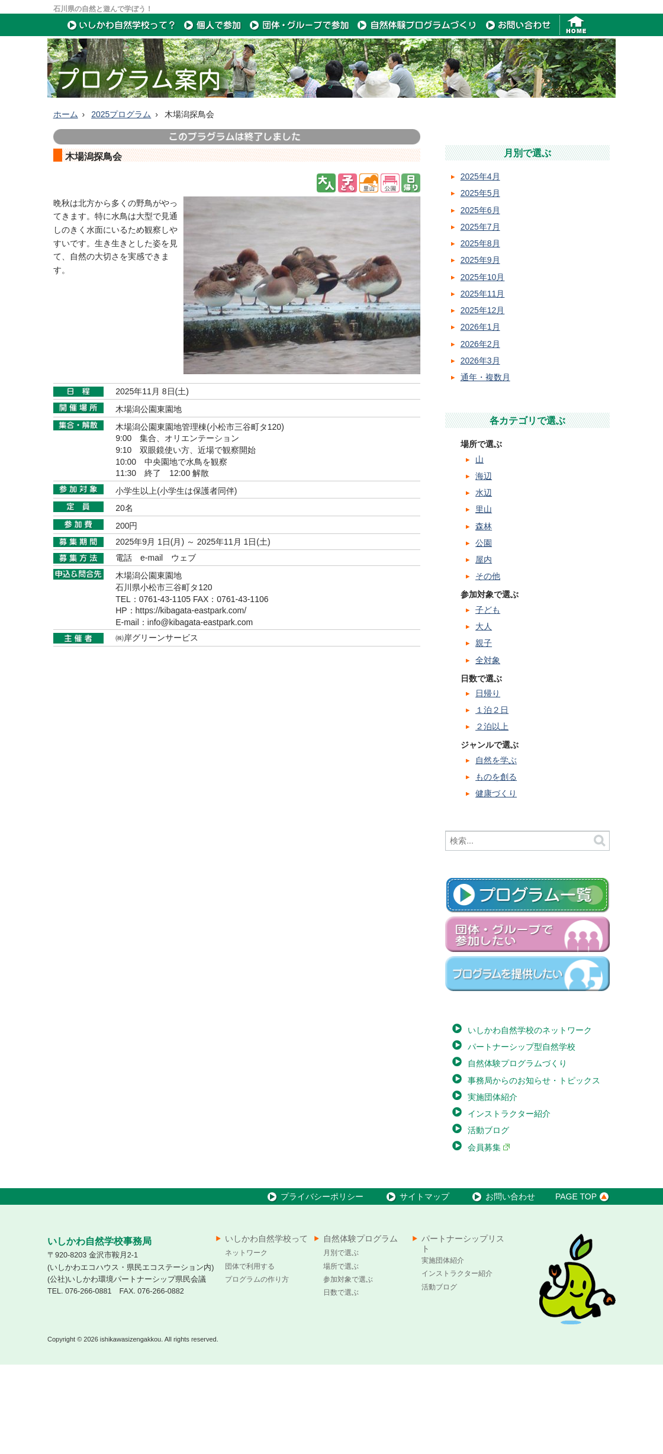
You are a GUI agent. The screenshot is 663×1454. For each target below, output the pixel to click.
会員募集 (489, 1236)
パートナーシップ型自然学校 (521, 1136)
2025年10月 (483, 366)
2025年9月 (480, 349)
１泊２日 (491, 799)
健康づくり (496, 882)
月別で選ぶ (341, 1342)
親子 (483, 732)
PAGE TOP (584, 1286)
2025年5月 (480, 282)
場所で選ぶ (341, 1356)
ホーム (65, 203)
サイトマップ (416, 1286)
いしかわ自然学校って (266, 1328)
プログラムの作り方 (257, 1369)
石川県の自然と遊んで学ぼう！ (103, 9)
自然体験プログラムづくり (517, 1152)
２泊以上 (491, 816)
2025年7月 (480, 316)
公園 (483, 632)
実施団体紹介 (492, 1186)
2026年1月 (480, 416)
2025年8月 (480, 332)
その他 (487, 665)
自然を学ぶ (496, 849)
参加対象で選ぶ (348, 1369)
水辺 (483, 582)
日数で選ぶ (341, 1382)
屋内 (483, 649)
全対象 (487, 749)
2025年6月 (480, 299)
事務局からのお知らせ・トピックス (534, 1170)
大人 (483, 715)
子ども (487, 699)
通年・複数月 (485, 466)
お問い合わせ (502, 1286)
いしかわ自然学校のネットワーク (530, 1119)
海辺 (483, 565)
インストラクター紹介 (509, 1203)
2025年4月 (480, 266)
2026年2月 (480, 433)
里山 (483, 598)
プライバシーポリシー (314, 1286)
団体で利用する (250, 1356)
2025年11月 (483, 383)
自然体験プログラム (360, 1328)
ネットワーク (246, 1342)
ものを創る (496, 866)
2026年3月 (480, 450)
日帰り (487, 782)
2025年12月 (483, 399)
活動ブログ (488, 1219)
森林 (483, 615)
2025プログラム (121, 203)
